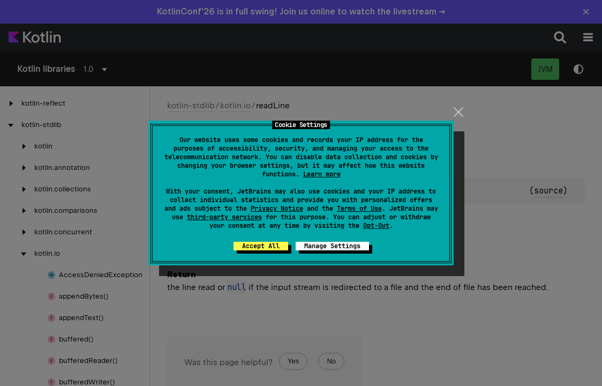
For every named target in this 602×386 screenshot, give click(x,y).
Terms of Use (359, 208)
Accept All (261, 246)
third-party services (224, 217)
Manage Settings (332, 246)
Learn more (322, 174)
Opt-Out (376, 225)
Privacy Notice (277, 208)
